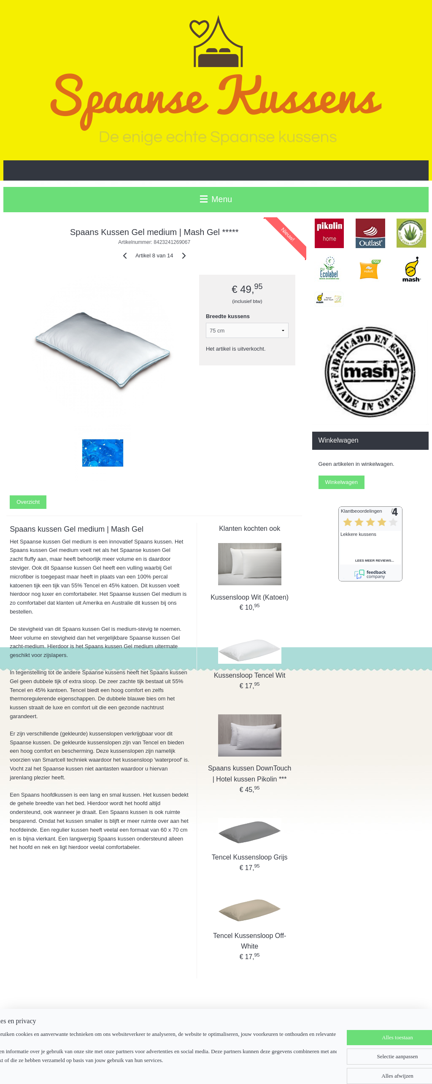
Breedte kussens (228, 316)
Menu (216, 199)
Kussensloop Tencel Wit (250, 675)
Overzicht (28, 502)
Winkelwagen (341, 482)
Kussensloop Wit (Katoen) (250, 597)
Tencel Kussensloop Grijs (250, 857)
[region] (160, 1052)
